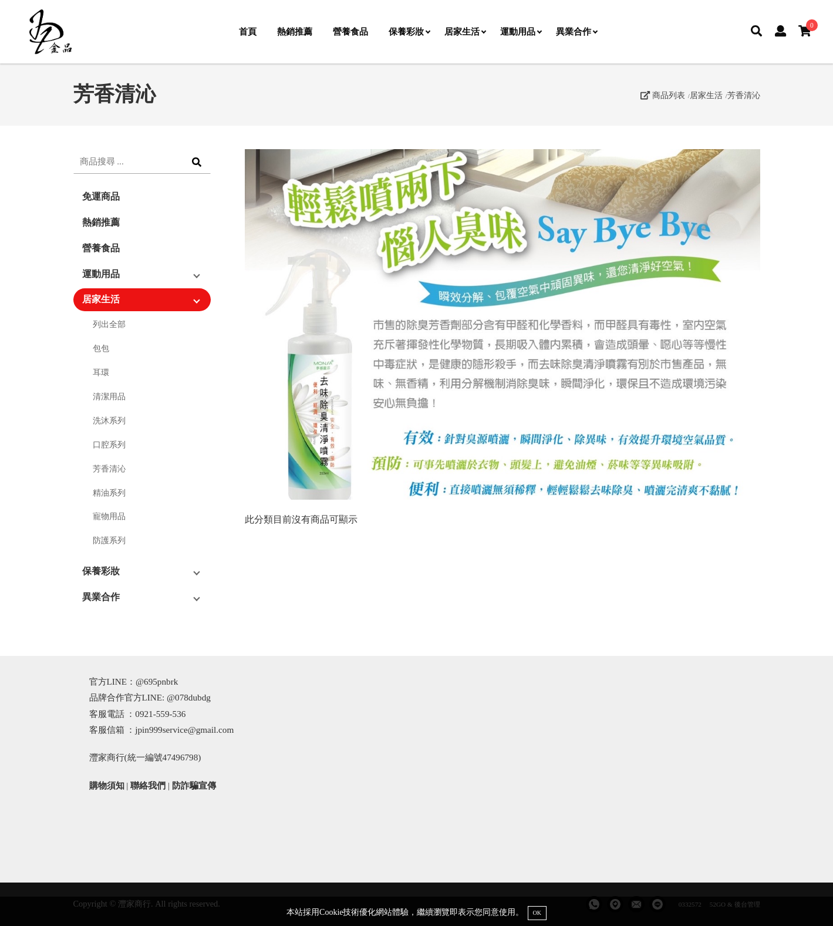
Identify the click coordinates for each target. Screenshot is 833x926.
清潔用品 (109, 396)
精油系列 (109, 492)
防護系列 (109, 540)
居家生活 (464, 31)
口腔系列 (109, 444)
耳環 (101, 372)
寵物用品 (109, 516)
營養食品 (350, 31)
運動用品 (520, 31)
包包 (101, 348)
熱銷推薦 (294, 31)
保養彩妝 (409, 31)
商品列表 (662, 95)
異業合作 (576, 31)
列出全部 (109, 324)
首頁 (248, 31)
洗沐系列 (109, 420)
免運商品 (101, 196)
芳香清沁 (743, 95)
